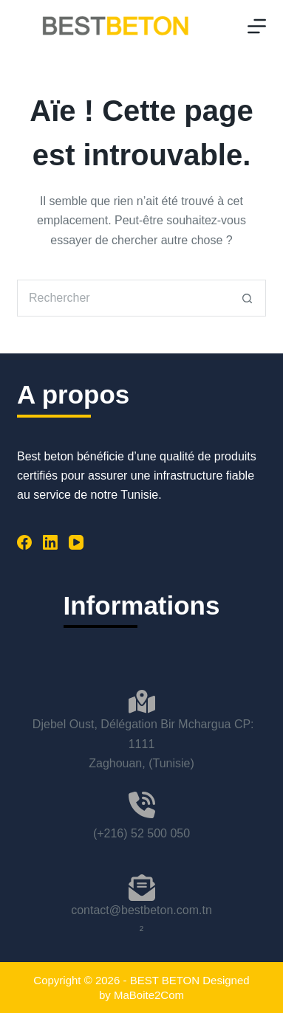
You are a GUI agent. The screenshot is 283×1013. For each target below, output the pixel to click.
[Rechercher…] (123, 298)
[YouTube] (76, 542)
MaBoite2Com (149, 995)
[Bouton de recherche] (247, 298)
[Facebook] (24, 542)
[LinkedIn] (50, 542)
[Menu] (257, 26)
